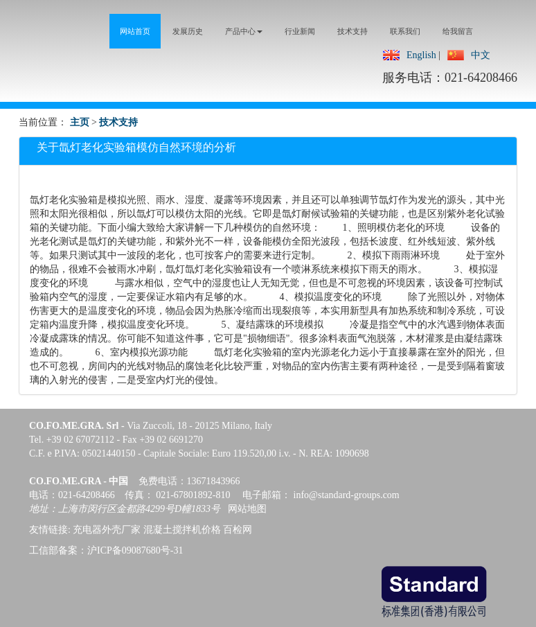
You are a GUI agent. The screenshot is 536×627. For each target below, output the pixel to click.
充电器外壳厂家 (107, 529)
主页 (79, 122)
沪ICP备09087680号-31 (135, 550)
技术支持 (118, 122)
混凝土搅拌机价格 (182, 529)
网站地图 (247, 509)
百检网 (237, 529)
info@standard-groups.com (347, 495)
